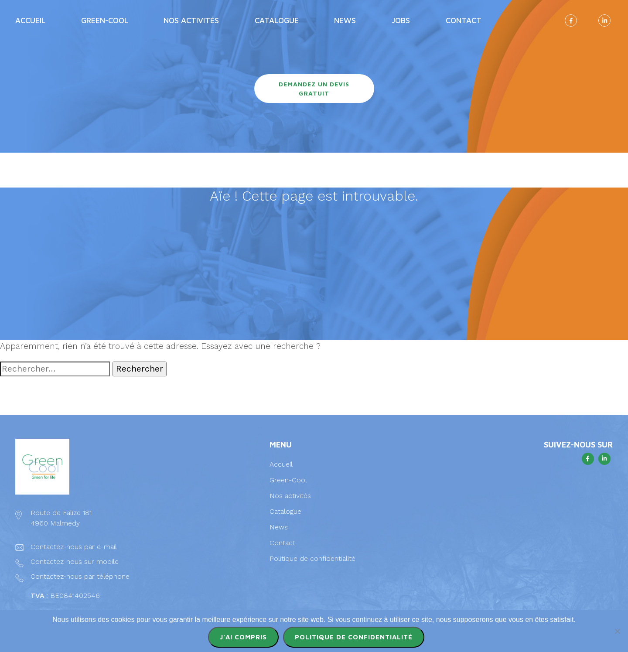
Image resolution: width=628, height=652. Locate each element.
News (345, 20)
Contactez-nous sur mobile (75, 561)
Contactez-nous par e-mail (73, 547)
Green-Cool (104, 20)
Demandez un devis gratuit (314, 88)
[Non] (617, 631)
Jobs (401, 20)
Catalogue (277, 20)
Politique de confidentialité (312, 558)
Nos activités (191, 20)
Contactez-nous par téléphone (80, 576)
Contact (463, 20)
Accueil (30, 20)
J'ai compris (243, 637)
